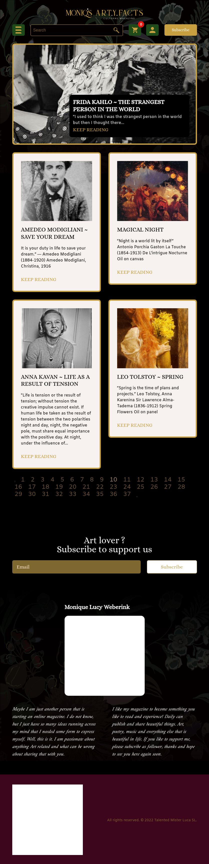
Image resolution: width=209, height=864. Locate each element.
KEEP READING (91, 129)
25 (140, 487)
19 (59, 487)
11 (127, 480)
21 (86, 487)
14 (167, 480)
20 (73, 487)
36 (113, 494)
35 (100, 494)
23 (113, 487)
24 (127, 487)
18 (45, 487)
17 (32, 487)
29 (18, 494)
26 (154, 487)
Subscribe (180, 30)
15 (181, 480)
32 (59, 494)
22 (100, 487)
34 (86, 494)
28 (181, 487)
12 (140, 480)
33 (73, 494)
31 (45, 494)
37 (127, 494)
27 (167, 487)
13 (154, 480)
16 (18, 487)
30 (32, 494)
